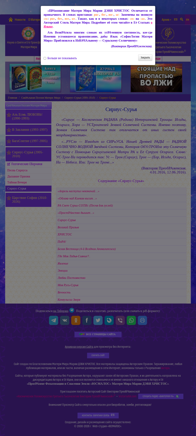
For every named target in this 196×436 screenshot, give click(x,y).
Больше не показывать (60, 58)
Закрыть (145, 57)
